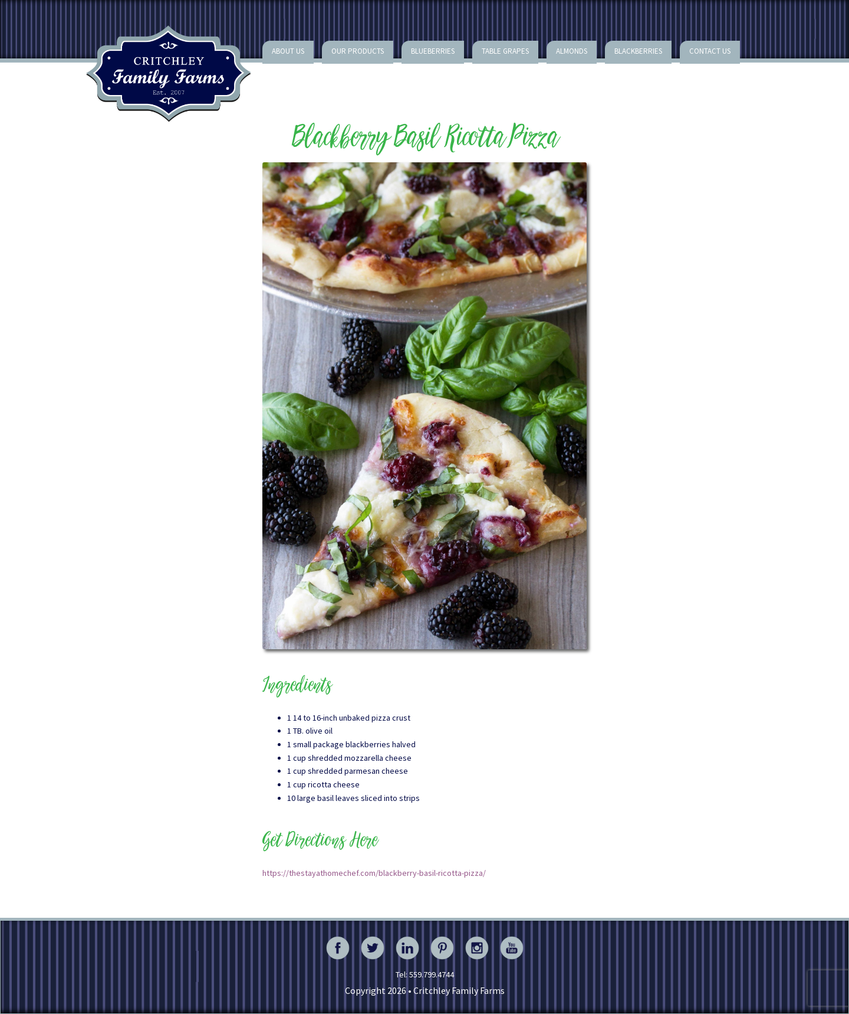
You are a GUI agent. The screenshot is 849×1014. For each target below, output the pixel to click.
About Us (288, 51)
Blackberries (638, 51)
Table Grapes (505, 51)
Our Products (357, 51)
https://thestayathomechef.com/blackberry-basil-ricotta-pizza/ (374, 873)
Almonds (571, 51)
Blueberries (433, 51)
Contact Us (709, 51)
